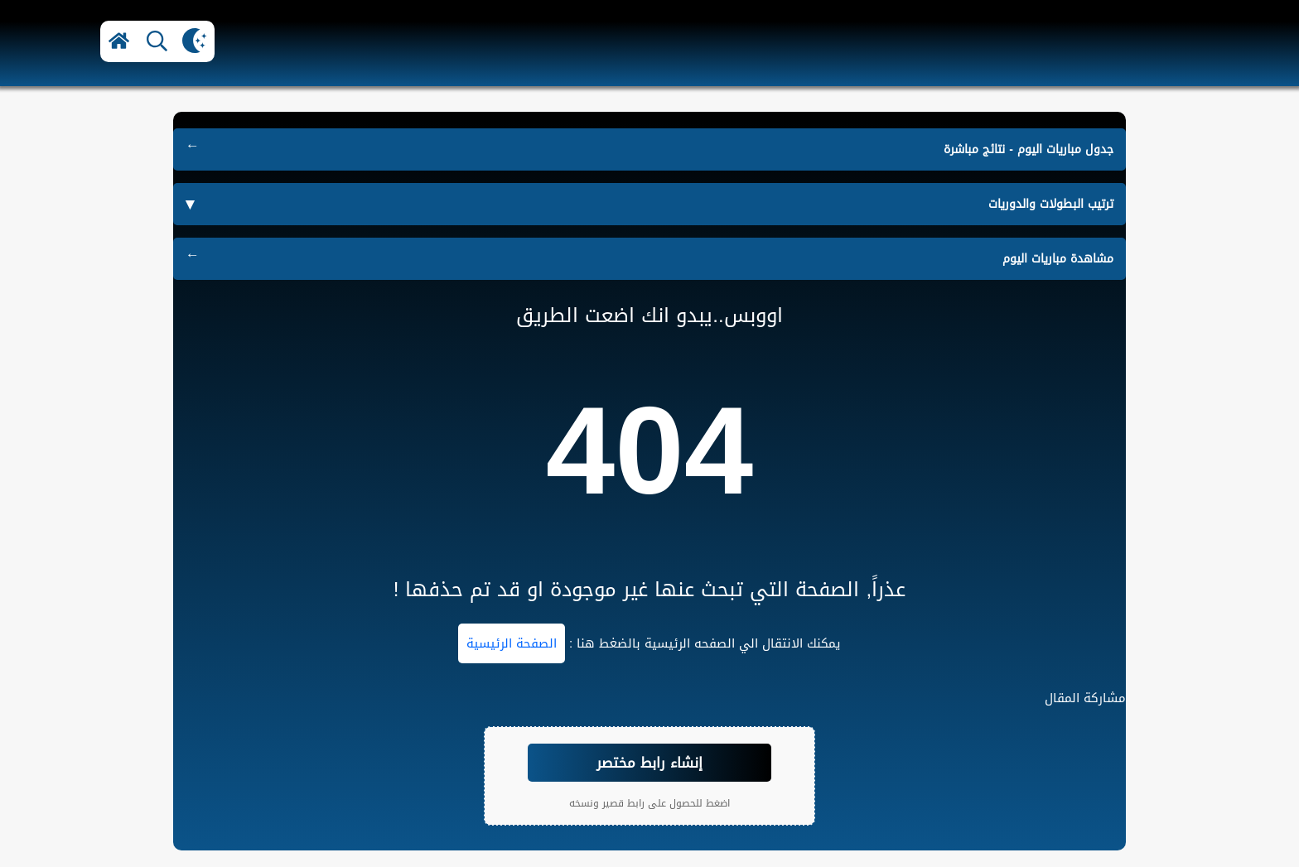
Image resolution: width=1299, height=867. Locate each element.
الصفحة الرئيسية (511, 643)
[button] (119, 41)
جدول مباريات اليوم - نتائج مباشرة (1028, 149)
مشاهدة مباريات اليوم (1057, 259)
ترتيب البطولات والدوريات (1050, 204)
